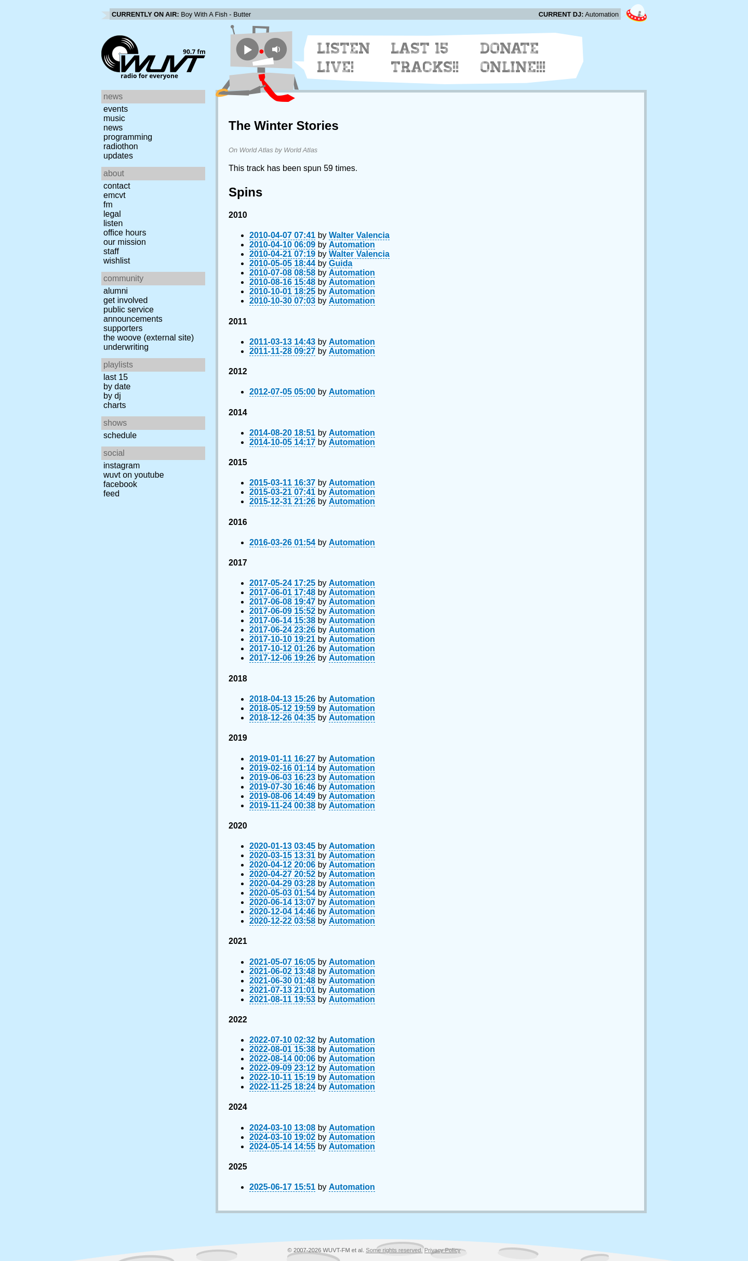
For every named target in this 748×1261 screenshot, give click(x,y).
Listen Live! (344, 57)
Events (115, 108)
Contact (116, 185)
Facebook (120, 484)
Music (114, 118)
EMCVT (114, 195)
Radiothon (120, 146)
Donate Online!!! (513, 57)
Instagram (121, 465)
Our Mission (124, 242)
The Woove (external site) (148, 337)
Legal (112, 213)
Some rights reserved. (394, 1250)
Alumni (115, 290)
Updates (118, 155)
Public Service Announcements (133, 314)
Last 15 (115, 377)
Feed (111, 493)
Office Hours (124, 232)
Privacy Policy (442, 1250)
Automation (352, 244)
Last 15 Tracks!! (425, 57)
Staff (111, 251)
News (113, 127)
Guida (340, 263)
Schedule (120, 435)
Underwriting (126, 347)
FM (108, 204)
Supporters (123, 328)
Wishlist (116, 260)
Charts (114, 405)
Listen (113, 223)
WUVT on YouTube (133, 474)
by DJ (112, 395)
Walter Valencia (359, 235)
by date (116, 386)
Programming (127, 137)
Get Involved (125, 300)
